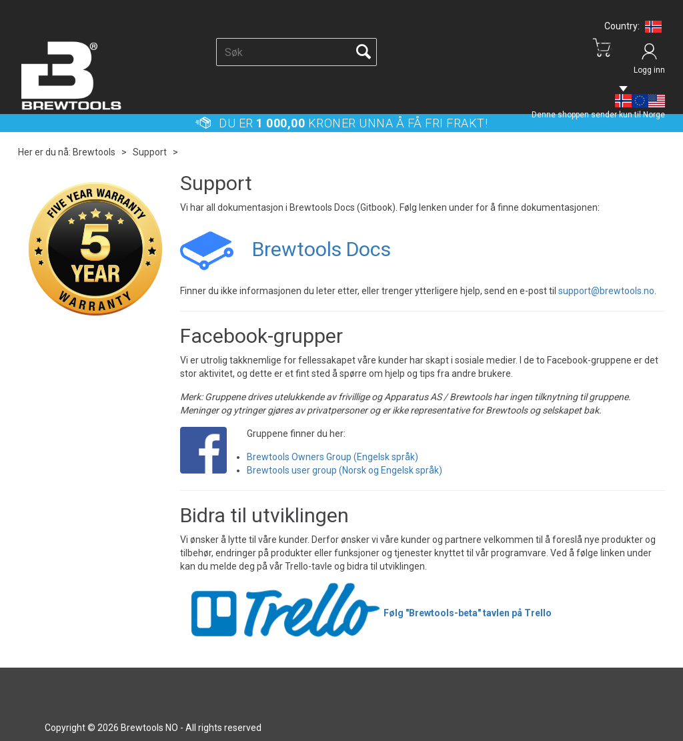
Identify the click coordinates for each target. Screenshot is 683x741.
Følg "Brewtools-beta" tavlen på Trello (366, 613)
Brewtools (94, 152)
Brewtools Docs (321, 249)
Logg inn (649, 70)
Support (150, 152)
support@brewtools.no (606, 290)
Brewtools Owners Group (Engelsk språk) (332, 457)
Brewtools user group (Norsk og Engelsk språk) (344, 470)
